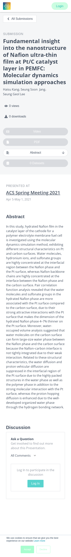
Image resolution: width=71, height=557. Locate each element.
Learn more (39, 540)
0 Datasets (25, 163)
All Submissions (20, 18)
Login (59, 6)
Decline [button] (43, 549)
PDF (23, 142)
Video (23, 131)
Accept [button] (27, 549)
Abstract (35, 152)
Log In (35, 483)
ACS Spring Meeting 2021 (33, 193)
